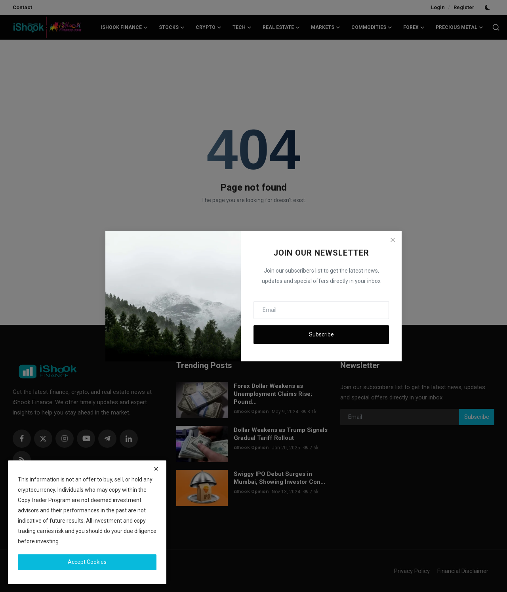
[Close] (392, 240)
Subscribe (321, 334)
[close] (156, 468)
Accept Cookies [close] (87, 562)
